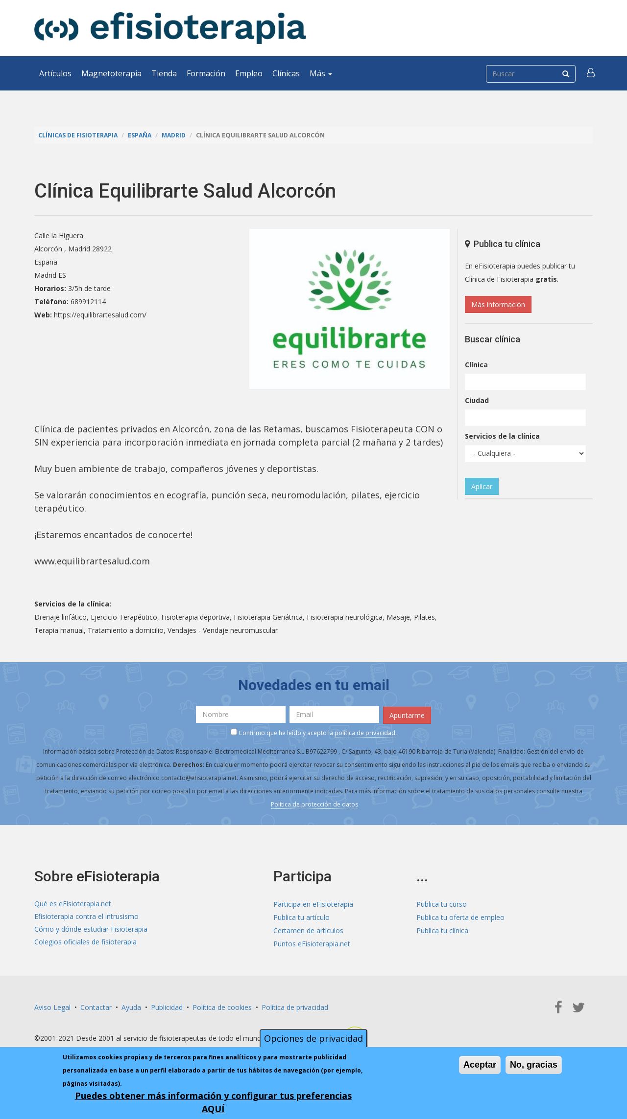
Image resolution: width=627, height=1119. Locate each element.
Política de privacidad (295, 1005)
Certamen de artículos (308, 929)
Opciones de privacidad (313, 1038)
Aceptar (479, 1065)
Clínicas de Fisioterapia (79, 135)
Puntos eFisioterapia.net (311, 942)
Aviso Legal (52, 1005)
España (142, 135)
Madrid (177, 135)
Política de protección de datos (314, 804)
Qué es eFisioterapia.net (72, 903)
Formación (206, 73)
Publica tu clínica (442, 929)
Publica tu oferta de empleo (460, 916)
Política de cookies (222, 1005)
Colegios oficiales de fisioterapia (85, 942)
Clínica (476, 364)
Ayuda (131, 1005)
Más (321, 73)
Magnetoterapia (111, 73)
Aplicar (481, 486)
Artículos (55, 73)
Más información (498, 304)
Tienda (164, 73)
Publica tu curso (441, 903)
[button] (591, 73)
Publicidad (167, 1005)
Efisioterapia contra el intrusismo (86, 916)
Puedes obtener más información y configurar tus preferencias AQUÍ (213, 1102)
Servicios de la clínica (502, 436)
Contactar (96, 1005)
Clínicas (286, 73)
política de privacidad (365, 732)
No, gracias (533, 1065)
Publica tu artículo (301, 916)
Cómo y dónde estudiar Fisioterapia (90, 929)
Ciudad (477, 400)
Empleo (249, 73)
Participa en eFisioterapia (313, 903)
